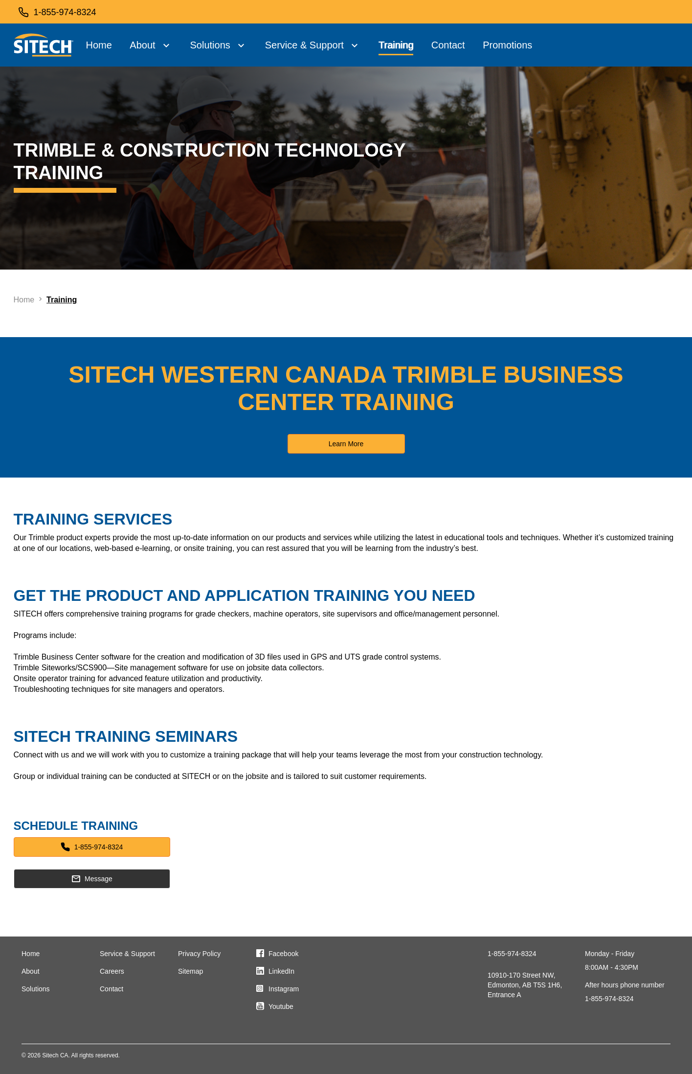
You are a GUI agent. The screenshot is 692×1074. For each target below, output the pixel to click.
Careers (112, 971)
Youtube (280, 1006)
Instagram (283, 989)
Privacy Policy (199, 954)
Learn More (346, 444)
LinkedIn (281, 971)
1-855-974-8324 (92, 847)
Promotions (507, 45)
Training (396, 45)
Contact (448, 45)
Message (91, 878)
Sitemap (190, 971)
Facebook (283, 954)
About (142, 45)
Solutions (210, 45)
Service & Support (304, 45)
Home (99, 45)
